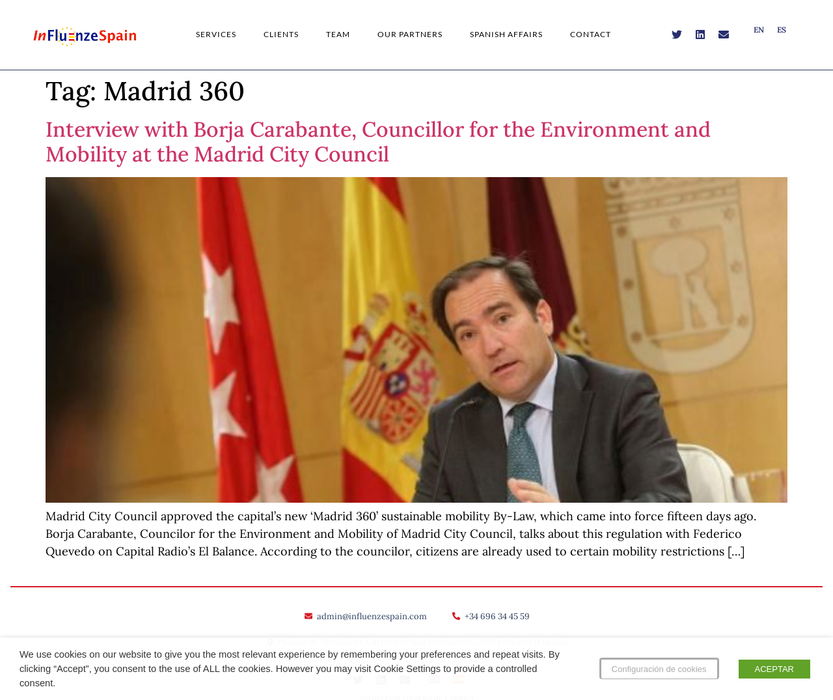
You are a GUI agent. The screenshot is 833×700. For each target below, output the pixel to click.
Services (216, 34)
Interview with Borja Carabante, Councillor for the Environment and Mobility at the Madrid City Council (378, 141)
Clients (281, 34)
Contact (590, 34)
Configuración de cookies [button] (659, 669)
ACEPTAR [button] (774, 669)
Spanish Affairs (506, 34)
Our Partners (410, 34)
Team (338, 34)
